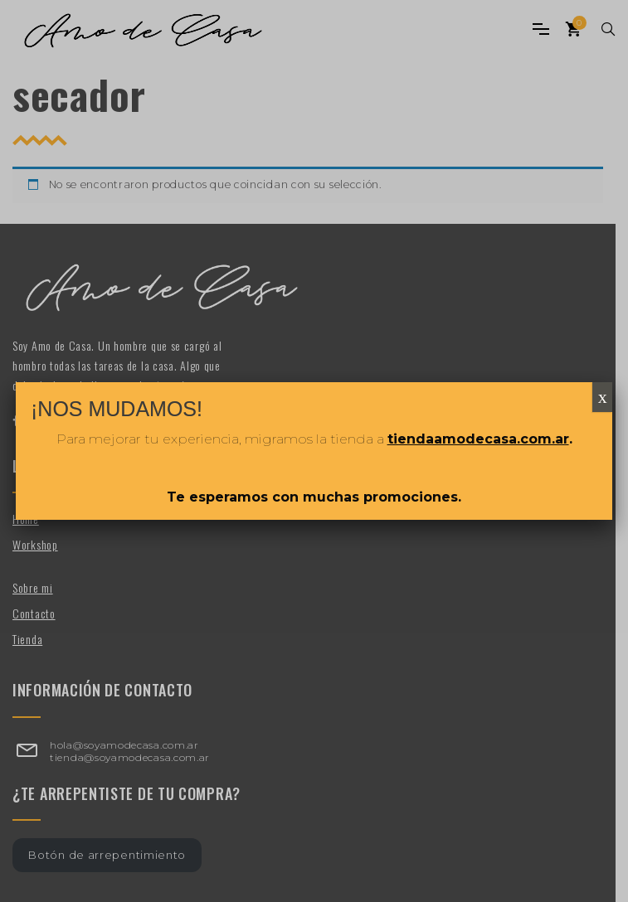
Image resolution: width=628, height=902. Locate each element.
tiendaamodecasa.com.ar (478, 439)
